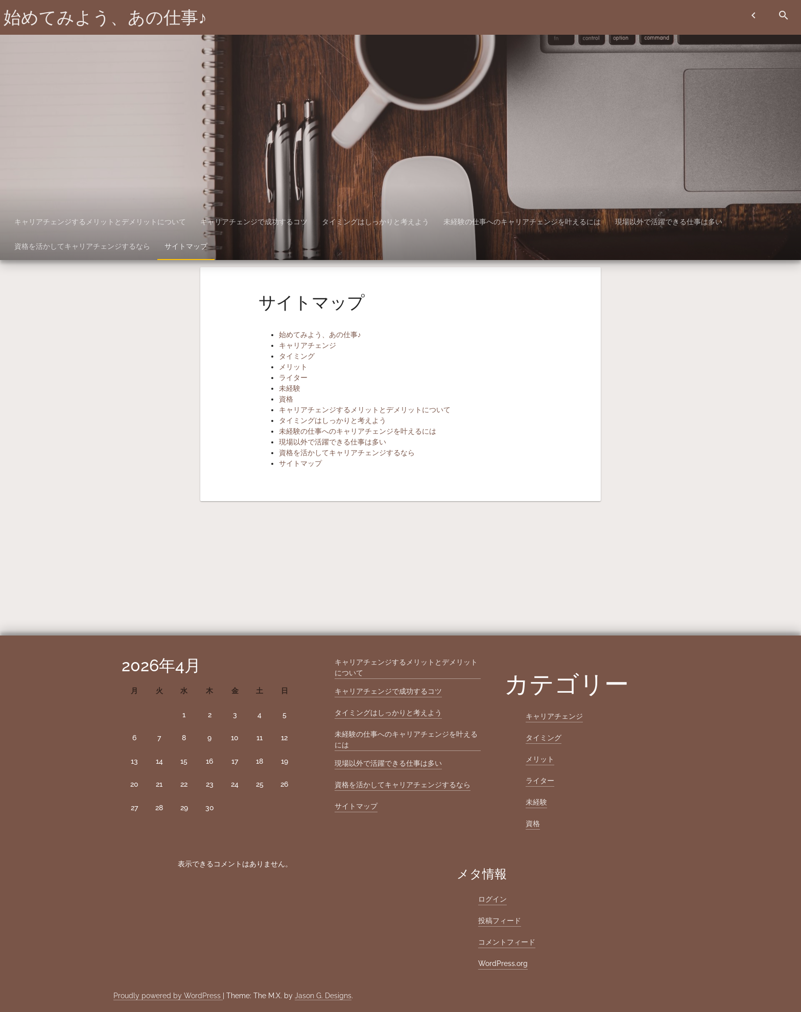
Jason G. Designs (323, 996)
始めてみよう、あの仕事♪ (105, 17)
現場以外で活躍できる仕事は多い (668, 222)
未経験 (289, 388)
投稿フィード (499, 920)
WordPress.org (503, 963)
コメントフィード (506, 942)
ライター (293, 377)
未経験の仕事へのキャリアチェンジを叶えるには (522, 222)
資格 (286, 399)
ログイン (492, 899)
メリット (293, 367)
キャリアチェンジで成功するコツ (254, 222)
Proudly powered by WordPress (168, 996)
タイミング (297, 356)
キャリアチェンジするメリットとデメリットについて (100, 222)
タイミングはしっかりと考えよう (375, 222)
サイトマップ (185, 246)
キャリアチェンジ (307, 345)
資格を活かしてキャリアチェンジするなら (82, 246)
